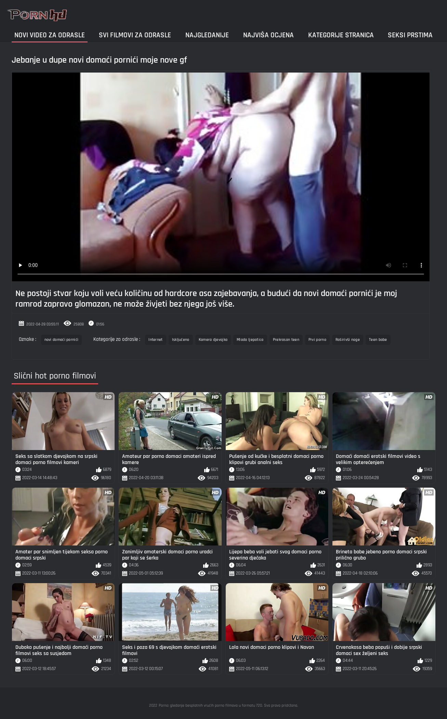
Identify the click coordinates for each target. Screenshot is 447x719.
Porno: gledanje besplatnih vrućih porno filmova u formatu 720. (211, 705)
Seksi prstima (410, 35)
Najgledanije (207, 35)
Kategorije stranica (341, 35)
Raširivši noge (348, 339)
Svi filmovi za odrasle (135, 35)
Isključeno (180, 339)
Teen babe (378, 339)
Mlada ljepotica (250, 339)
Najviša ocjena (268, 35)
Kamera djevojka (213, 339)
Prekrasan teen (286, 339)
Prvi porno (317, 339)
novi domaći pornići (61, 339)
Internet (155, 339)
